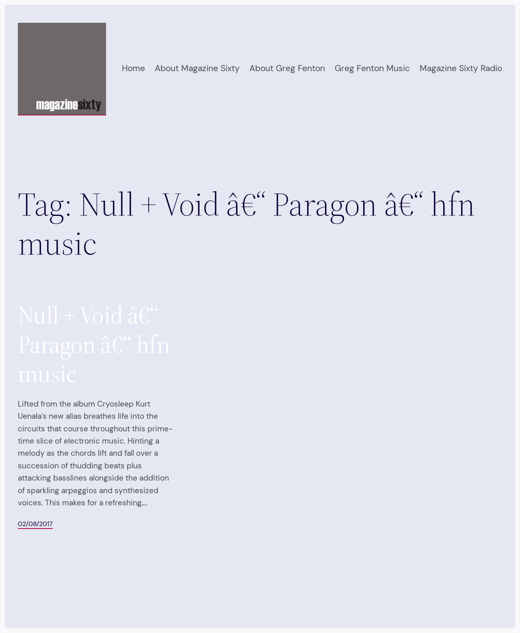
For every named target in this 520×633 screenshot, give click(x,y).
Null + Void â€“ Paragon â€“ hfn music (94, 344)
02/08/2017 (35, 524)
